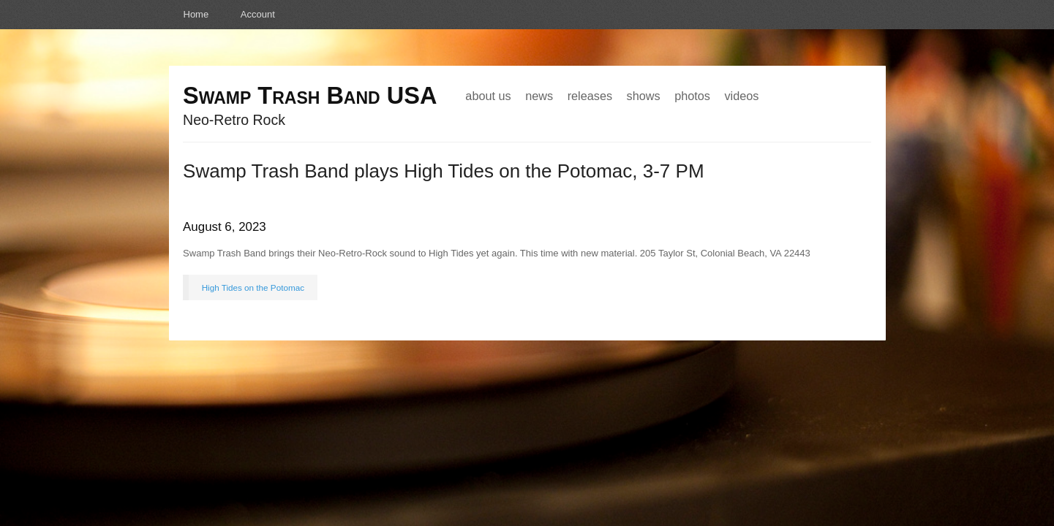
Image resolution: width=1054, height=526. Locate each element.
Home (196, 14)
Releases (590, 95)
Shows (643, 95)
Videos (741, 95)
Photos (692, 95)
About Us (488, 95)
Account (258, 14)
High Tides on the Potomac (253, 287)
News (539, 95)
